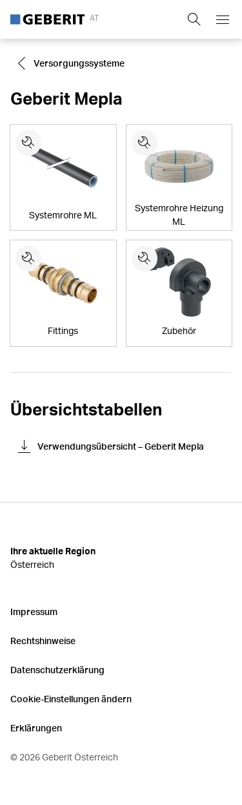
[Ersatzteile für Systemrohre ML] (28, 143)
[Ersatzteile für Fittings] (28, 258)
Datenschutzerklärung (57, 669)
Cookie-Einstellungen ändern (71, 698)
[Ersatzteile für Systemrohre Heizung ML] (144, 143)
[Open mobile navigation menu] (222, 19)
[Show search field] (194, 19)
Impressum (33, 611)
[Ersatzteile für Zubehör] (144, 258)
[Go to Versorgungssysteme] (72, 63)
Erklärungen (36, 727)
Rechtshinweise (43, 640)
